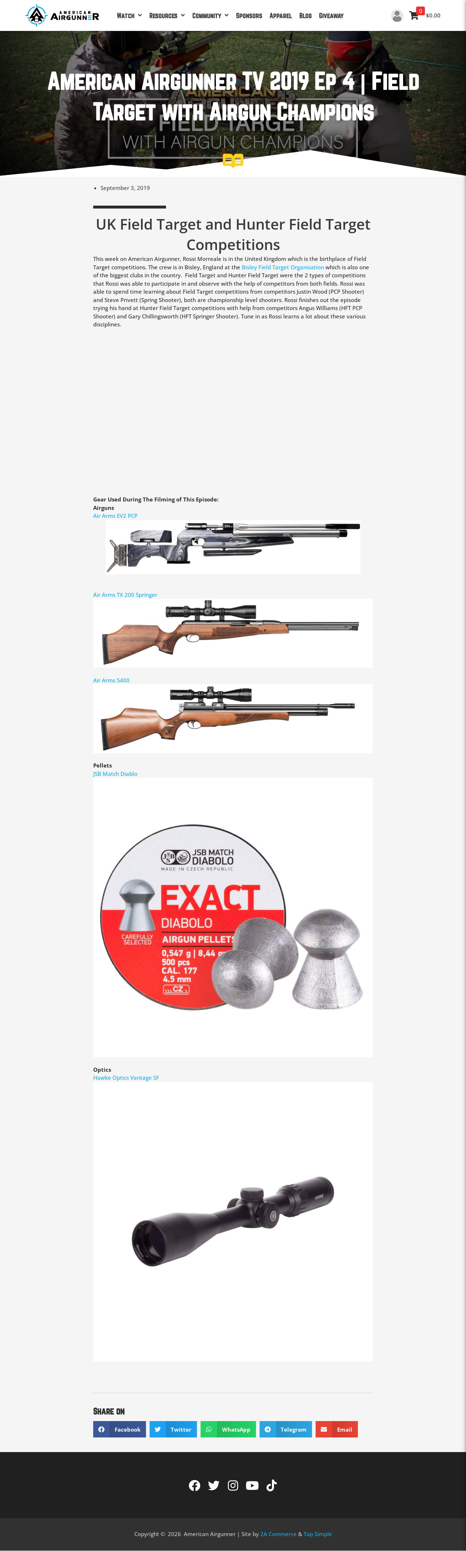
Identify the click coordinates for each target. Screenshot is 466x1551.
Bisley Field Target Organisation (283, 267)
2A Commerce (278, 1534)
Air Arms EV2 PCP (115, 515)
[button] (119, 1429)
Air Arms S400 (112, 680)
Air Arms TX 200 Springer (125, 594)
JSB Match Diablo (115, 773)
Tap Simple (318, 1534)
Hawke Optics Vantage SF (126, 1077)
